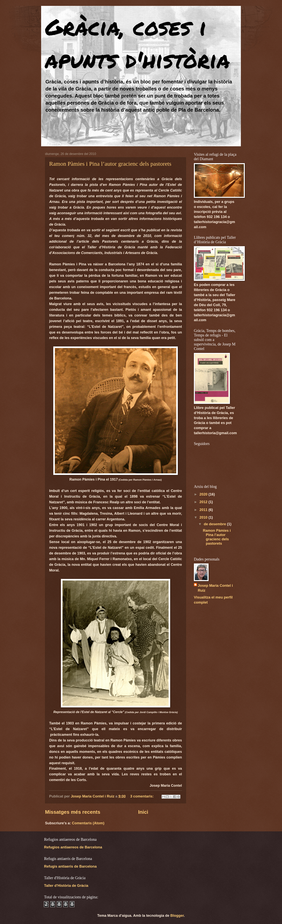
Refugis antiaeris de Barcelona (70, 866)
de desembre (215, 524)
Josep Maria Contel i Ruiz (215, 588)
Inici (143, 812)
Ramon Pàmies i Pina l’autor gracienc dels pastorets (110, 163)
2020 (203, 494)
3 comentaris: (142, 796)
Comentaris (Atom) (88, 823)
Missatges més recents (72, 812)
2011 (203, 510)
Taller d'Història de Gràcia (66, 885)
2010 (203, 517)
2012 (203, 502)
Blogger (177, 915)
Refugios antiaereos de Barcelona (73, 847)
